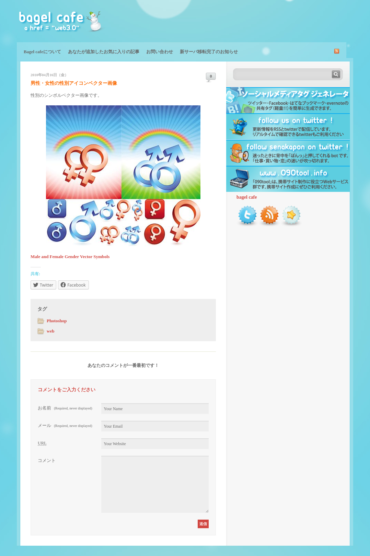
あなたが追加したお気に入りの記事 (103, 51)
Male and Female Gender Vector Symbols (70, 256)
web (50, 331)
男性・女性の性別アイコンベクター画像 (74, 83)
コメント (47, 460)
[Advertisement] (273, 20)
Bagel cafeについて (42, 51)
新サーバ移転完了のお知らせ (209, 51)
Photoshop (57, 320)
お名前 (65, 407)
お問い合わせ (159, 51)
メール (65, 425)
